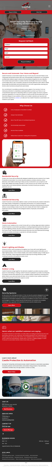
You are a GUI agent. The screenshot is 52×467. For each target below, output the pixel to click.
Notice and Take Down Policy (33, 465)
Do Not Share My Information (15, 465)
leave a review (37, 338)
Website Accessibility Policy (43, 465)
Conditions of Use (24, 465)
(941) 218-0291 (6, 426)
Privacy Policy (6, 465)
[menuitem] (8, 455)
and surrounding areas (8, 420)
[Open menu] (49, 6)
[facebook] (3, 434)
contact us (18, 98)
